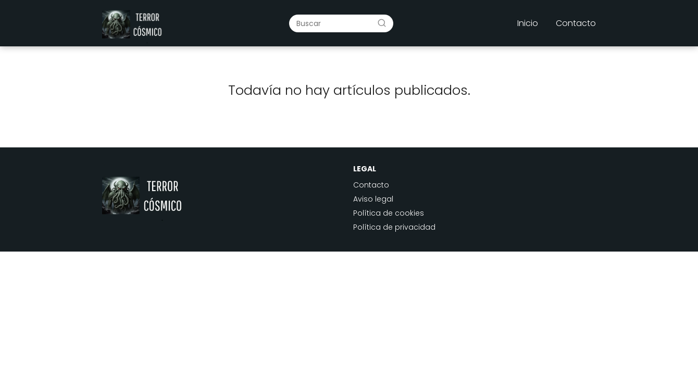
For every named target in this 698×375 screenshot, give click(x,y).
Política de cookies (388, 213)
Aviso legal (373, 199)
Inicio (527, 23)
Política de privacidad (394, 227)
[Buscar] (382, 23)
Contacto (576, 23)
